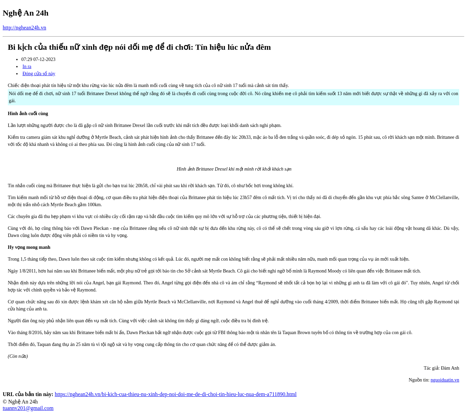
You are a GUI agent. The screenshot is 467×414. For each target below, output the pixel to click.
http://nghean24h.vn (24, 27)
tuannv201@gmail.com (28, 408)
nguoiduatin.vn (445, 380)
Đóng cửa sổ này (39, 73)
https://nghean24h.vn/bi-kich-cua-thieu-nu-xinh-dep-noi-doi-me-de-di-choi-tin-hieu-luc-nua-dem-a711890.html (176, 394)
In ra (27, 66)
